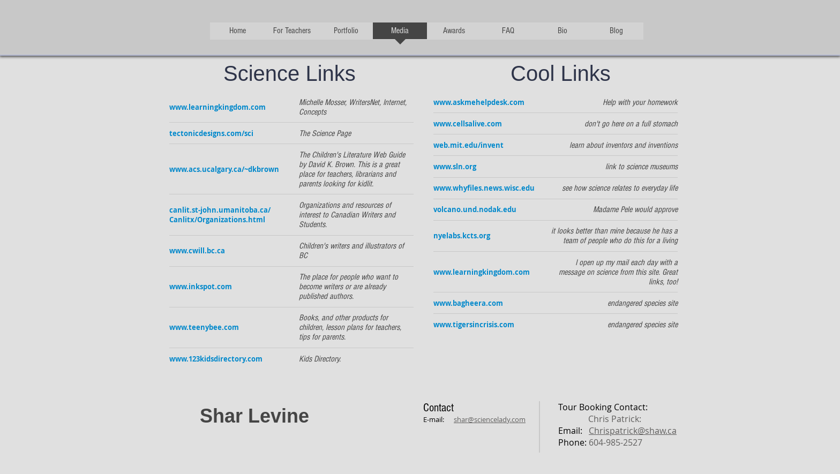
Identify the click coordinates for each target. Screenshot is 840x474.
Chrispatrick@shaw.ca (633, 431)
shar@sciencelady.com (490, 419)
